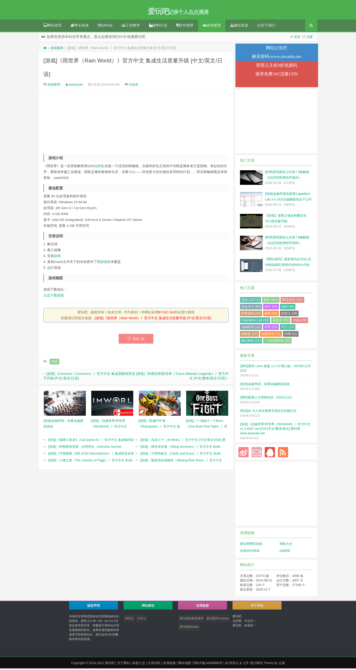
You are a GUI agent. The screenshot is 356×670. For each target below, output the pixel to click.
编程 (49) (271, 315)
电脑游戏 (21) (271, 335)
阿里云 (129, 620)
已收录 (133, 86)
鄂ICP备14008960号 (208, 664)
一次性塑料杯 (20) (277, 342)
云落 (282, 664)
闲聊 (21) (290, 335)
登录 (297, 38)
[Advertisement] (136, 122)
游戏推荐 (212, 27)
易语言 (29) (281, 322)
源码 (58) (287, 308)
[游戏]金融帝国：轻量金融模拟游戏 (264, 385)
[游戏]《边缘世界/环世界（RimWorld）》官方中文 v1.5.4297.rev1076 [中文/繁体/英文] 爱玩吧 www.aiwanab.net (275, 430)
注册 (309, 38)
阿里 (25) (271, 328)
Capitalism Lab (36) (255, 322)
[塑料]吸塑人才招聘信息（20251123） (267, 399)
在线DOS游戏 (250, 552)
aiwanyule (76, 86)
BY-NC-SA (166, 314)
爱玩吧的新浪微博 (191, 620)
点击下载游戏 (53, 297)
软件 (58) (271, 308)
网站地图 (184, 664)
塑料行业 (158, 27)
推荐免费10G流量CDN (276, 75)
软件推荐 (184, 27)
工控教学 (130, 27)
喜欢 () (136, 340)
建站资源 (239, 27)
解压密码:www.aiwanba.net (276, 58)
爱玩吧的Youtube (217, 620)
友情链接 (169, 664)
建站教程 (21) (251, 342)
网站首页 (52, 27)
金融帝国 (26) (251, 328)
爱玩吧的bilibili (189, 628)
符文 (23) (287, 328)
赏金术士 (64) (251, 308)
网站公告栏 (276, 49)
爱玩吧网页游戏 (251, 545)
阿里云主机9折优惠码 (276, 66)
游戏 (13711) (250, 301)
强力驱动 (256, 664)
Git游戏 (284, 552)
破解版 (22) (249, 335)
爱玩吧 (109, 664)
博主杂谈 (80, 27)
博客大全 (285, 545)
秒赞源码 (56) (251, 315)
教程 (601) (270, 301)
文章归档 (154, 664)
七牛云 (141, 620)
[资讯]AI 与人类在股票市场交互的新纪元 (268, 412)
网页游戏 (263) (292, 301)
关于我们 (266, 27)
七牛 (246, 664)
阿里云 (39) (289, 315)
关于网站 (123, 664)
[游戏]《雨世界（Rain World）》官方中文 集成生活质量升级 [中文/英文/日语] (153, 319)
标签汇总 (138, 664)
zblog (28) (300, 322)
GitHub (105, 27)
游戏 (100, 167)
